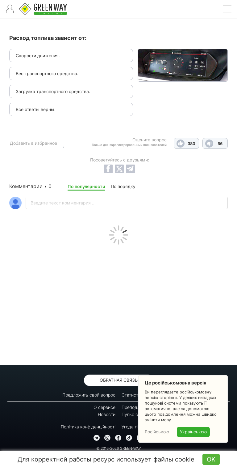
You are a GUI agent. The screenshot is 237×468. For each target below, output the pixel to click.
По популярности (86, 186)
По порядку (123, 186)
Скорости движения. (38, 55)
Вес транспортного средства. (47, 73)
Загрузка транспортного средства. (53, 91)
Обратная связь (119, 380)
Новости (106, 414)
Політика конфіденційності (88, 426)
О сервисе (104, 407)
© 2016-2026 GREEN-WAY (118, 448)
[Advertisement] (118, 303)
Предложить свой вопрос (88, 395)
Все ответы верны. (36, 109)
